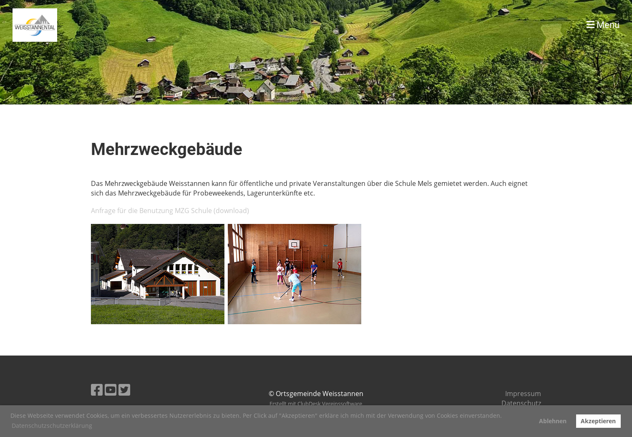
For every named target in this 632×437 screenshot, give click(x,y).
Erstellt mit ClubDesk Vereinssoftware (315, 403)
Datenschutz (521, 403)
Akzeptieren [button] (598, 421)
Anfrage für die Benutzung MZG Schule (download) (170, 210)
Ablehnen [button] (553, 421)
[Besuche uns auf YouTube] (110, 390)
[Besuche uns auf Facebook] (97, 390)
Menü (603, 25)
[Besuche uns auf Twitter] (124, 390)
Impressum (523, 393)
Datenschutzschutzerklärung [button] (52, 425)
